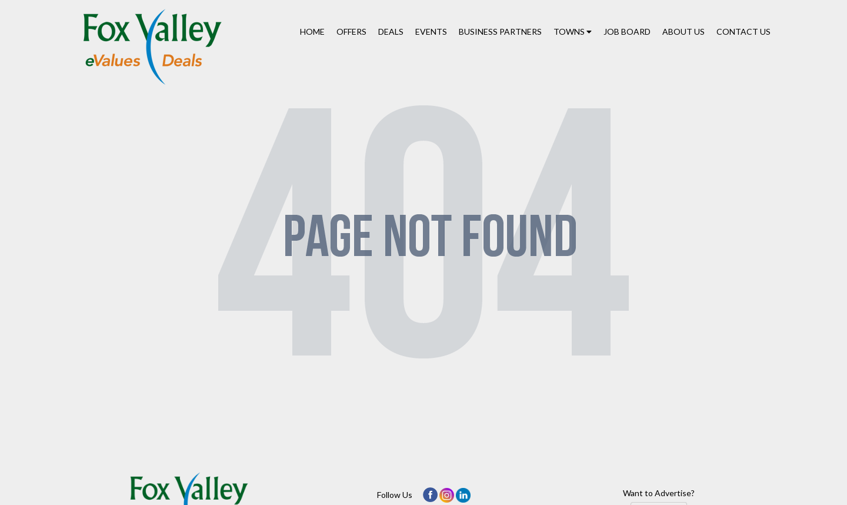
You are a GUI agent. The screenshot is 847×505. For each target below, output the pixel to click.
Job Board (627, 31)
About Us (683, 31)
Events (431, 31)
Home (312, 31)
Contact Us (743, 31)
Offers (351, 31)
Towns (572, 31)
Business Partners (500, 31)
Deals (391, 31)
